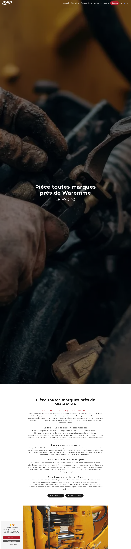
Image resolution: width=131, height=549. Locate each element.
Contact (115, 3)
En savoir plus (56, 491)
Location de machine (101, 3)
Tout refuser (11, 541)
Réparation (75, 3)
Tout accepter (12, 537)
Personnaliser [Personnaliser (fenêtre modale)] (12, 544)
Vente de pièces (86, 3)
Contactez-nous (74, 491)
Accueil (66, 3)
